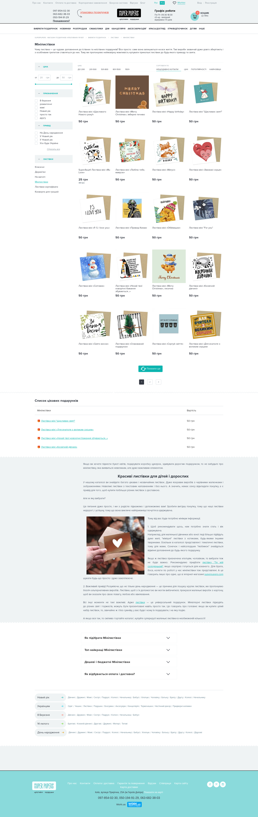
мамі (39, 107)
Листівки (115, 38)
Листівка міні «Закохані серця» (205, 170)
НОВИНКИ (65, 28)
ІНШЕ (202, 28)
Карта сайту (181, 783)
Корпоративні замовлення (93, 2)
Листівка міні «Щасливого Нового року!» (92, 113)
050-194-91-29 (129, 797)
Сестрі (97, 697)
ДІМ (107, 28)
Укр (162, 2)
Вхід (199, 2)
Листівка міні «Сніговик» (91, 286)
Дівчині (71, 697)
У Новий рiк (44, 136)
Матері (116, 723)
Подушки (98, 706)
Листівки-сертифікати (46, 186)
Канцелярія (133, 706)
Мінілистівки (41, 181)
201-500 (92, 69)
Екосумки (108, 706)
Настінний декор (163, 706)
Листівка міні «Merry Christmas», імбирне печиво (130, 113)
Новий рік (42, 111)
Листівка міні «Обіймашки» (166, 228)
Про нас (36, 2)
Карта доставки (129, 787)
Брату (172, 697)
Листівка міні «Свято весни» (93, 344)
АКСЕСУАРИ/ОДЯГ (137, 28)
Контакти (48, 2)
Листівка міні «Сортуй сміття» (167, 344)
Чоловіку (155, 697)
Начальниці (125, 697)
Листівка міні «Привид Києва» (131, 228)
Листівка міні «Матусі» (163, 170)
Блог (142, 2)
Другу (180, 697)
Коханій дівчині (84, 723)
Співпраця (165, 783)
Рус (156, 2)
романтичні (43, 104)
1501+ (127, 69)
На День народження (49, 132)
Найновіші (215, 69)
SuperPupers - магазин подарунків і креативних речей (59, 38)
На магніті (40, 177)
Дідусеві (198, 732)
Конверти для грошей (47, 191)
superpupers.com (213, 574)
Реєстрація (211, 2)
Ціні (186, 69)
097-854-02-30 (108, 797)
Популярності (198, 69)
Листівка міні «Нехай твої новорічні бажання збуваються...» (128, 289)
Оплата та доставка (65, 2)
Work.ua (121, 804)
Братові (71, 723)
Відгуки (134, 2)
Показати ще (150, 369)
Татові (125, 723)
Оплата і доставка (103, 783)
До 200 (81, 69)
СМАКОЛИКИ (96, 28)
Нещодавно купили (167, 69)
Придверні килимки (182, 706)
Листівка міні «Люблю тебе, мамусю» (130, 171)
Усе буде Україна (46, 143)
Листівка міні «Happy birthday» (168, 111)
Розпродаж (80, 28)
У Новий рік (44, 139)
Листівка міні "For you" (201, 228)
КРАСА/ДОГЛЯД (157, 28)
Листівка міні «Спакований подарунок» (129, 345)
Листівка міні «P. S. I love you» (94, 228)
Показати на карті (153, 792)
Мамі (89, 697)
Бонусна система (118, 2)
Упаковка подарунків (94, 13)
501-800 (104, 69)
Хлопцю (145, 697)
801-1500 (117, 69)
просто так (43, 114)
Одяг (70, 706)
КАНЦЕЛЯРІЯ (118, 28)
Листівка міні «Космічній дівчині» (202, 287)
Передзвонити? (61, 21)
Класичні (39, 167)
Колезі (114, 697)
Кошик (204, 13)
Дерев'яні (40, 172)
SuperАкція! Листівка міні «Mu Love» (94, 171)
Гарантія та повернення (131, 783)
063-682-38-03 (150, 797)
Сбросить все (53, 149)
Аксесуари (120, 706)
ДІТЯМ (193, 28)
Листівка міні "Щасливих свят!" (205, 111)
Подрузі (105, 697)
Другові (97, 723)
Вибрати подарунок (46, 28)
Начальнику (199, 697)
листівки (140, 602)
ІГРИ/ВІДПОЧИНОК (178, 28)
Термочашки (147, 706)
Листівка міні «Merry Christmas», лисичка (162, 287)
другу (40, 118)
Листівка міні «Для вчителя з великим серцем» (204, 345)
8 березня (43, 100)
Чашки (78, 706)
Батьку (164, 697)
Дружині (81, 697)
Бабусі (136, 697)
